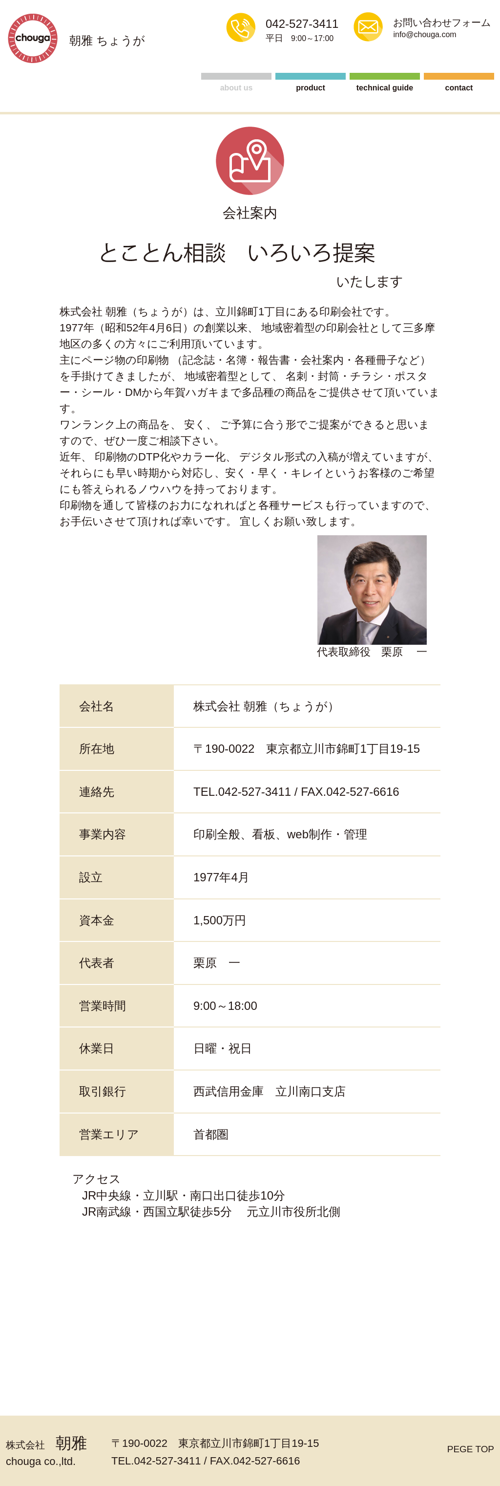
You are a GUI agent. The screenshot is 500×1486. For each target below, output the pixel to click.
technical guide (384, 88)
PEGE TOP (466, 1450)
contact (459, 88)
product (310, 88)
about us (236, 88)
